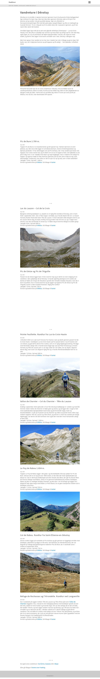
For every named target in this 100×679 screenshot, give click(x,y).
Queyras (48, 664)
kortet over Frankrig (38, 667)
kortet (53, 162)
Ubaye (56, 664)
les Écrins (41, 664)
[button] (22, 185)
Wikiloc (39, 162)
